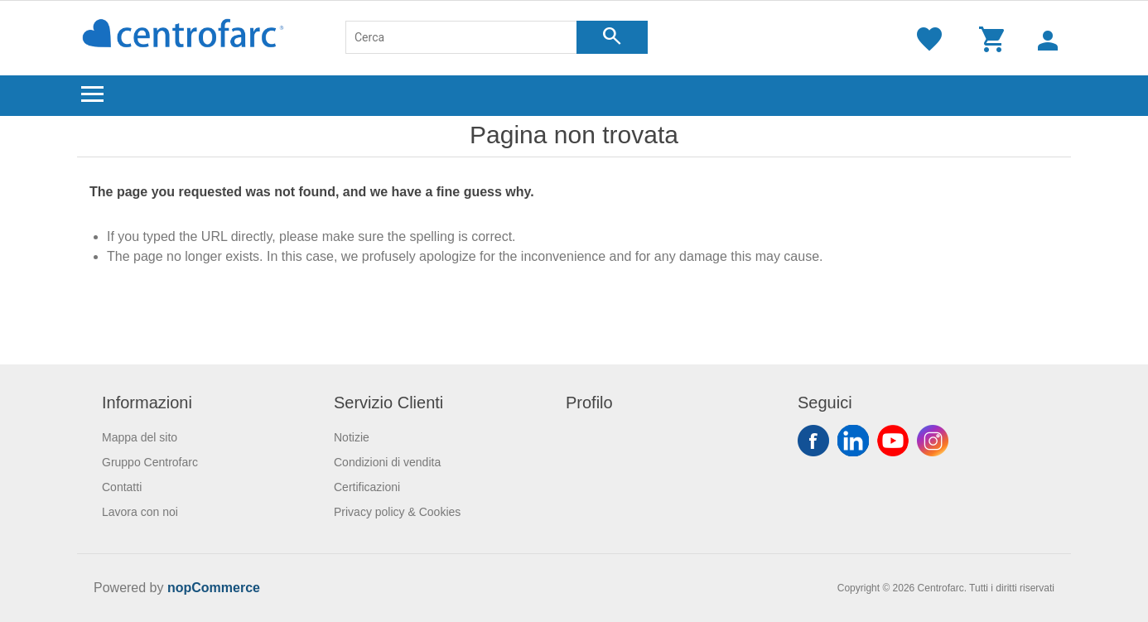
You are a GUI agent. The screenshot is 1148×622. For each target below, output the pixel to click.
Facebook (813, 440)
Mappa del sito (139, 437)
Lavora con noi (140, 511)
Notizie (351, 437)
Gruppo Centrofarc (150, 462)
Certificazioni (367, 487)
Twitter (853, 440)
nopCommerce (213, 588)
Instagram (932, 440)
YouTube (893, 440)
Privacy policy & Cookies (397, 511)
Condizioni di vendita (387, 462)
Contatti (122, 487)
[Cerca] (461, 37)
